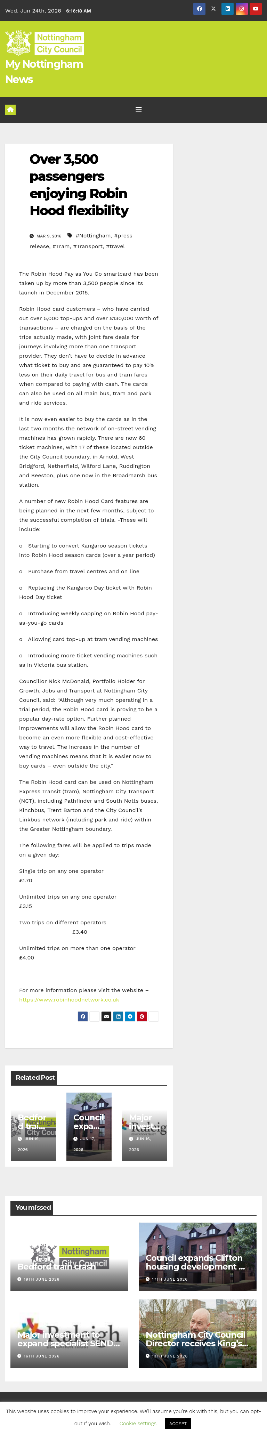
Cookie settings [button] (138, 1423)
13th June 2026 (170, 1356)
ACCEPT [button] (178, 1423)
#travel (115, 246)
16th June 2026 (42, 1356)
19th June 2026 (42, 1279)
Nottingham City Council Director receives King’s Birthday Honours (195, 1343)
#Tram (61, 246)
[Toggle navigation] (138, 109)
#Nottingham (93, 235)
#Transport (88, 246)
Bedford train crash (32, 1126)
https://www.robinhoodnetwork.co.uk (69, 999)
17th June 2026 (170, 1279)
